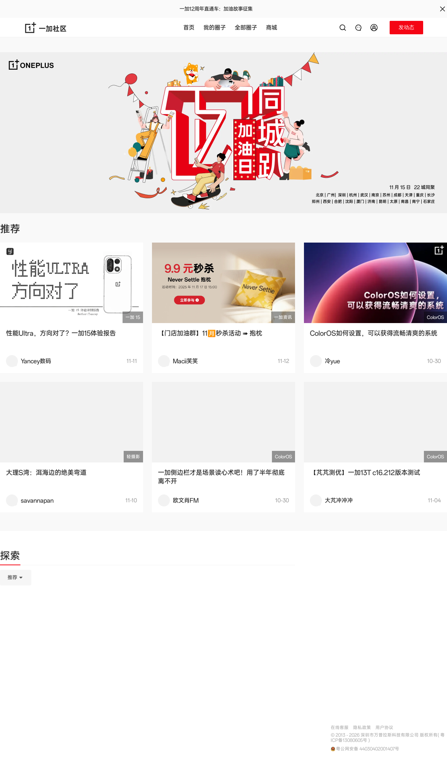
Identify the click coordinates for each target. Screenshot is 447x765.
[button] (375, 27)
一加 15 (133, 317)
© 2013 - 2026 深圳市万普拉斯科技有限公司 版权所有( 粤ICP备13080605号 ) (388, 738)
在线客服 (340, 727)
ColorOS (435, 317)
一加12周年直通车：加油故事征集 (216, 9)
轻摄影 (133, 456)
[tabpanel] (147, 615)
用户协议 (384, 727)
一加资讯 (283, 317)
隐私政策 (362, 727)
